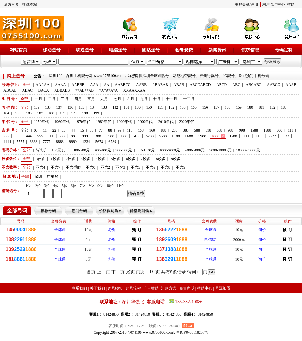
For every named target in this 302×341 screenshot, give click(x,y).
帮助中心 (204, 288)
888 (73, 136)
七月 (117, 99)
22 (54, 130)
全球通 (60, 230)
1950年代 (41, 121)
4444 (7, 141)
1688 (267, 130)
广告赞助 (151, 288)
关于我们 (97, 288)
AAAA (60, 84)
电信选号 (118, 50)
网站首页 (18, 50)
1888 (215, 136)
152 (171, 107)
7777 (46, 141)
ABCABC (253, 84)
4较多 (100, 159)
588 (197, 130)
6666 (33, 141)
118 (130, 130)
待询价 (41, 150)
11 (45, 130)
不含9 (180, 167)
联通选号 (85, 50)
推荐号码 (48, 211)
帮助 (291, 4)
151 (160, 107)
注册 (254, 4)
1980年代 (103, 121)
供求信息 (250, 50)
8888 (60, 141)
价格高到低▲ (141, 211)
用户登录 (242, 4)
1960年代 (62, 121)
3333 (285, 136)
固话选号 (151, 50)
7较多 (145, 159)
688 (219, 130)
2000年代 (145, 121)
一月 (38, 99)
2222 (272, 136)
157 (216, 107)
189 (62, 113)
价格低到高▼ (110, 211)
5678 (99, 141)
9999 (73, 141)
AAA (94, 84)
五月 (91, 99)
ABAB (179, 84)
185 (17, 113)
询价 (111, 230)
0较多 (40, 159)
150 (149, 107)
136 (70, 107)
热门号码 (79, 211)
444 (29, 136)
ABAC (27, 90)
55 (82, 130)
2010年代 (166, 121)
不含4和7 (73, 167)
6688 (123, 136)
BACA (43, 90)
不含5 (135, 167)
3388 (97, 136)
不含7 (55, 167)
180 (250, 107)
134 (92, 107)
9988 (202, 136)
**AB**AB (85, 90)
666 (51, 136)
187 (40, 113)
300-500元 (123, 150)
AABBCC (122, 84)
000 (279, 130)
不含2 (105, 167)
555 (40, 136)
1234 (86, 141)
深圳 (38, 176)
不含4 (40, 167)
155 (194, 107)
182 (272, 107)
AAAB (291, 84)
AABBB (77, 84)
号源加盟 (222, 288)
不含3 (120, 167)
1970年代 (82, 121)
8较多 (161, 159)
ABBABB (62, 90)
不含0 (90, 167)
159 (239, 107)
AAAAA (42, 84)
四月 (78, 99)
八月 (130, 99)
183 (283, 107)
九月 (144, 99)
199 (96, 113)
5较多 (115, 159)
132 (115, 107)
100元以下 (60, 150)
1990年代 (124, 121)
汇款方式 (168, 288)
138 (48, 107)
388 (186, 130)
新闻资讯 (217, 50)
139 (36, 107)
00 (35, 130)
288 (174, 130)
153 (183, 107)
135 (81, 107)
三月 (65, 99)
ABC (236, 84)
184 (6, 113)
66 (91, 130)
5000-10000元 (220, 150)
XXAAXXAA (134, 90)
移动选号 (52, 50)
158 (227, 107)
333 (17, 136)
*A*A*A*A (108, 90)
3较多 (85, 159)
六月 (104, 99)
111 (290, 130)
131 (126, 107)
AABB (141, 84)
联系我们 (79, 288)
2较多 (70, 159)
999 (85, 136)
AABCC (273, 84)
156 (205, 107)
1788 (233, 136)
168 (152, 130)
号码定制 (283, 50)
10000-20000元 (248, 150)
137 (59, 107)
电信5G (210, 239)
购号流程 (133, 288)
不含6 (150, 167)
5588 (110, 136)
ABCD (221, 84)
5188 (136, 136)
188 (51, 113)
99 (119, 130)
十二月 (188, 99)
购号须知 (115, 288)
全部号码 (17, 210)
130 (138, 107)
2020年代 (186, 121)
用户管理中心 (273, 4)
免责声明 (186, 288)
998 (242, 130)
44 (73, 130)
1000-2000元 (170, 150)
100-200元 (81, 150)
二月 (52, 99)
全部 (26, 84)
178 (73, 113)
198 (85, 113)
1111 (259, 136)
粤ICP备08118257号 (192, 332)
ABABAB (160, 84)
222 (6, 136)
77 (101, 130)
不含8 (165, 167)
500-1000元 (145, 150)
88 (110, 130)
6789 (112, 141)
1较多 (55, 159)
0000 (246, 136)
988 (230, 130)
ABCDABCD (200, 84)
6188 (176, 136)
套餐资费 (184, 50)
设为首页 (11, 4)
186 (29, 113)
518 (208, 130)
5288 (150, 136)
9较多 (176, 159)
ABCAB (9, 90)
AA (106, 84)
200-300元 (103, 150)
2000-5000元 (194, 150)
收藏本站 (29, 4)
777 (62, 136)
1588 (254, 130)
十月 (157, 99)
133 (104, 107)
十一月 (171, 99)
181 (261, 107)
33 (63, 130)
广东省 (52, 176)
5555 (20, 141)
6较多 (130, 159)
